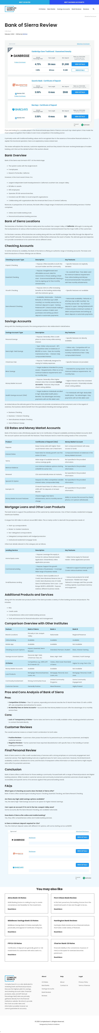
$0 (65, 116)
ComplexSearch (45, 1021)
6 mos (51, 92)
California (70, 226)
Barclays (35, 105)
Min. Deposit (65, 58)
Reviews (86, 9)
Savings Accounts (63, 9)
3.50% (38, 92)
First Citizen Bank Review (65, 898)
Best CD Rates (24, 2)
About (62, 982)
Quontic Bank (37, 81)
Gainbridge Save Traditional (43, 51)
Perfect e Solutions (53, 1024)
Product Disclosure (19, 62)
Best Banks (51, 9)
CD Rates (42, 9)
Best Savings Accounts (74, 2)
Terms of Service (84, 985)
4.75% (38, 64)
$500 (65, 92)
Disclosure (32, 837)
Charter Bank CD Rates (64, 943)
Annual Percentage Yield (38, 58)
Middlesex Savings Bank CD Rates (23, 920)
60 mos (51, 70)
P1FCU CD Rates (15, 943)
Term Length (51, 58)
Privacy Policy (83, 982)
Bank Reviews (76, 9)
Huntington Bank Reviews (65, 920)
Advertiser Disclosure (83, 44)
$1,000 (65, 64)
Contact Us (64, 985)
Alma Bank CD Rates (17, 898)
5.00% (38, 70)
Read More (12, 909)
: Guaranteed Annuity (62, 51)
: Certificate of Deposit (52, 81)
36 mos (51, 64)
